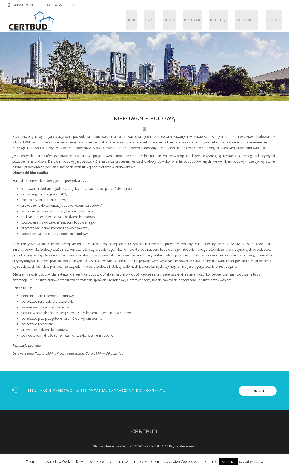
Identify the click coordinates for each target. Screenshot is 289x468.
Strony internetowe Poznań (113, 446)
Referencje (224, 21)
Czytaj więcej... (251, 461)
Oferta (179, 21)
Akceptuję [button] (228, 462)
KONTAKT (254, 391)
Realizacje (200, 21)
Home (145, 21)
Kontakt (275, 21)
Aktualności (250, 21)
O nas (161, 21)
